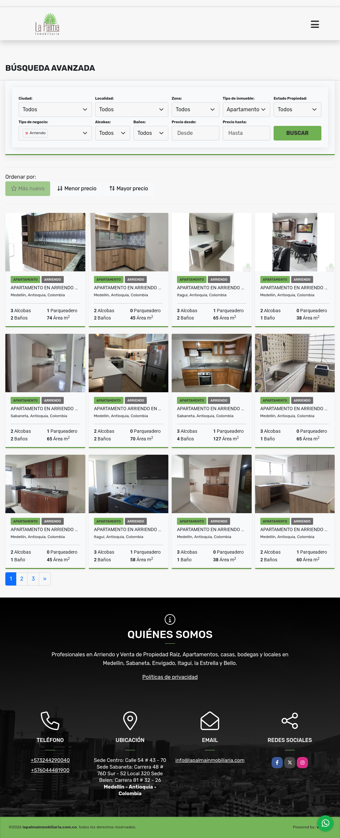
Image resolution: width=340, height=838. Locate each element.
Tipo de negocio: (33, 122)
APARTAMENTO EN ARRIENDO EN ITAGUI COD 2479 (128, 529)
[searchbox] (25, 144)
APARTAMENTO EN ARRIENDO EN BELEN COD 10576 (45, 287)
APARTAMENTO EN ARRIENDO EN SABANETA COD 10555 (211, 408)
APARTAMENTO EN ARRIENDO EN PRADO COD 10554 (295, 408)
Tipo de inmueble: (238, 98)
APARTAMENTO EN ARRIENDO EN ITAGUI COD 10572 (211, 287)
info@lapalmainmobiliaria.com (209, 760)
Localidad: (104, 98)
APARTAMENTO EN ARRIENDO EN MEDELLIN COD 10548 (211, 529)
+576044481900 (50, 770)
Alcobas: (103, 122)
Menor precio (76, 188)
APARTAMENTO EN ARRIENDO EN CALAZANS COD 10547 (295, 529)
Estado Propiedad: (290, 98)
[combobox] (55, 109)
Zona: (177, 98)
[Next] (45, 579)
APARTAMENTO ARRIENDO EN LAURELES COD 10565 (128, 408)
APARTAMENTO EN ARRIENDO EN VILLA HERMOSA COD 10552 (45, 529)
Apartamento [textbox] (243, 109)
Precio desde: (184, 122)
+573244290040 (50, 760)
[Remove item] (27, 133)
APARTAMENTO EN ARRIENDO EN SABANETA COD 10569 (45, 408)
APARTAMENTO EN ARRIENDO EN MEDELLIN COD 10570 (295, 287)
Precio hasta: (235, 122)
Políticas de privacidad (170, 677)
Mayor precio (128, 188)
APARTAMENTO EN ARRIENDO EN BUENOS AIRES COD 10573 (128, 287)
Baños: (139, 122)
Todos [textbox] (30, 109)
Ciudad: (26, 98)
